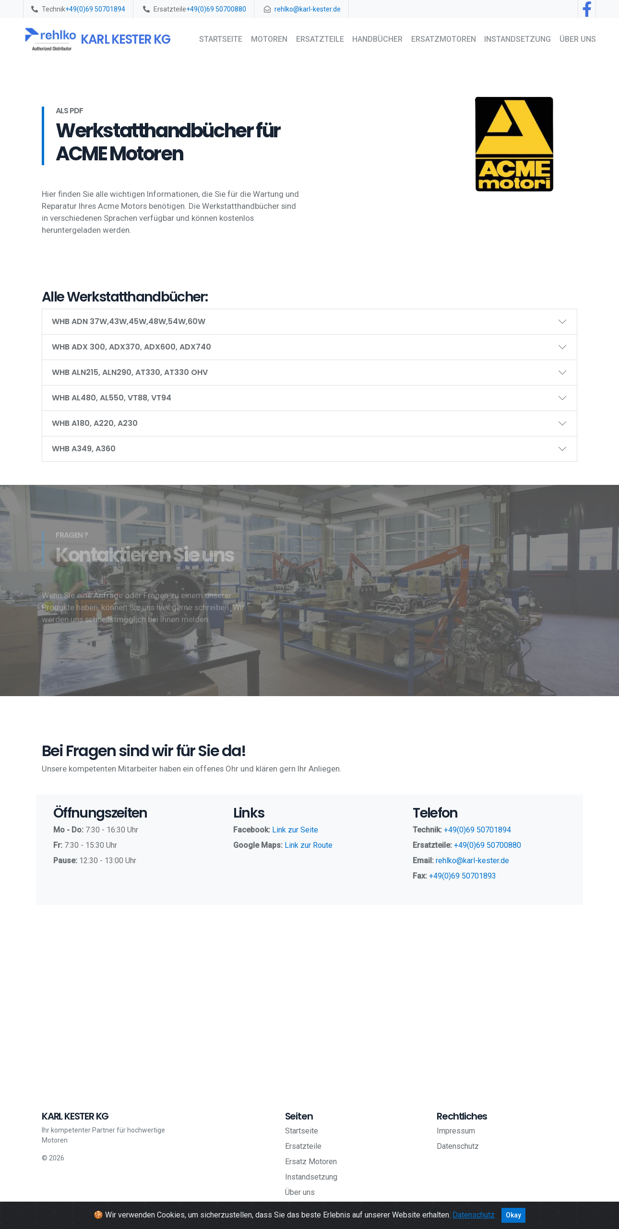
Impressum (456, 1130)
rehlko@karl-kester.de (307, 9)
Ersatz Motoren (311, 1161)
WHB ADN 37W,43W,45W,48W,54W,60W (128, 321)
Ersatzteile (320, 39)
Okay (513, 1215)
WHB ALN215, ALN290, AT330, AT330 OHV (130, 372)
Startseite (220, 39)
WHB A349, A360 (84, 448)
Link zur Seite (295, 829)
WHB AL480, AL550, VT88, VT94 (111, 397)
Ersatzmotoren (443, 39)
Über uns (577, 39)
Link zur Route (309, 845)
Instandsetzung (517, 39)
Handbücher (377, 39)
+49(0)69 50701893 (462, 875)
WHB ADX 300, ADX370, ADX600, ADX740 (131, 346)
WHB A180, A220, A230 (95, 423)
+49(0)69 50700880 (216, 9)
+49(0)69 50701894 (95, 9)
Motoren (269, 39)
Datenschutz (458, 1146)
